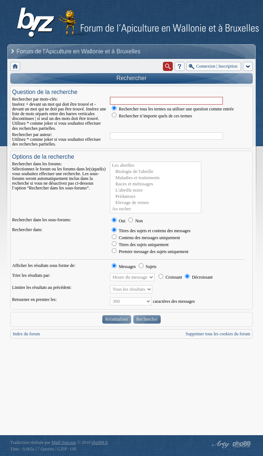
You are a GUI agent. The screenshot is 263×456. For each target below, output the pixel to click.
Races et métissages (155, 184)
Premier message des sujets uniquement (150, 251)
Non (135, 220)
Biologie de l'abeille (155, 172)
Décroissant (199, 277)
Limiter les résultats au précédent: (42, 287)
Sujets (147, 266)
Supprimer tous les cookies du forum (218, 333)
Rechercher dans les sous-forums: (41, 219)
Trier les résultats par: (31, 275)
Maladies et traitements (155, 178)
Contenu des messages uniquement (146, 237)
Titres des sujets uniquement (140, 244)
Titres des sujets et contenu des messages (151, 230)
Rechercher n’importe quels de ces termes (152, 115)
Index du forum (26, 333)
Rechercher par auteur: (32, 134)
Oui (118, 220)
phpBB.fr (100, 442)
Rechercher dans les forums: (37, 163)
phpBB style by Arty (220, 444)
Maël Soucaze (64, 442)
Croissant (170, 277)
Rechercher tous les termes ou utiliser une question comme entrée (173, 109)
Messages (124, 266)
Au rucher (155, 209)
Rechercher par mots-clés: (35, 99)
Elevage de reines (155, 203)
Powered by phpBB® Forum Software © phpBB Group (242, 444)
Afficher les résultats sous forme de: (43, 265)
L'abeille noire (155, 190)
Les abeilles (155, 165)
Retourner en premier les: (34, 299)
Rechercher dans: (27, 229)
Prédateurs (155, 196)
